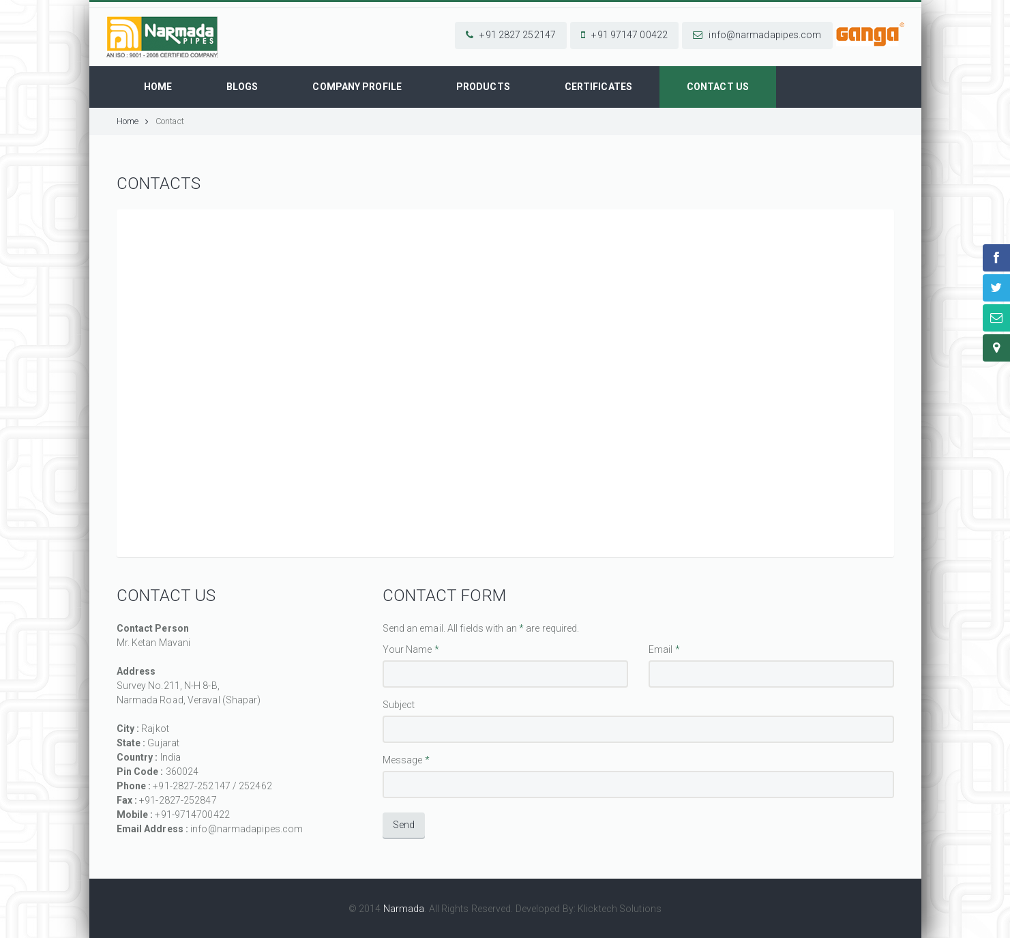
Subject (399, 704)
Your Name (407, 649)
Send (404, 824)
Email (661, 649)
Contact (169, 121)
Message (403, 759)
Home (133, 121)
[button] (511, 35)
